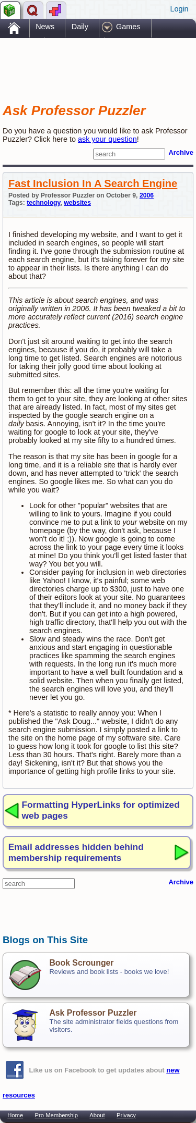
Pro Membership (56, 1115)
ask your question (107, 139)
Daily (80, 26)
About (97, 1115)
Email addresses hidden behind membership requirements (76, 852)
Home (15, 1115)
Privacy (126, 1115)
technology (43, 202)
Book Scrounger (81, 962)
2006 (147, 195)
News (45, 26)
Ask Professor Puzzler (92, 1012)
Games (128, 26)
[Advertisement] (86, 61)
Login (179, 9)
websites (77, 202)
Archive (180, 152)
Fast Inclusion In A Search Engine (92, 183)
